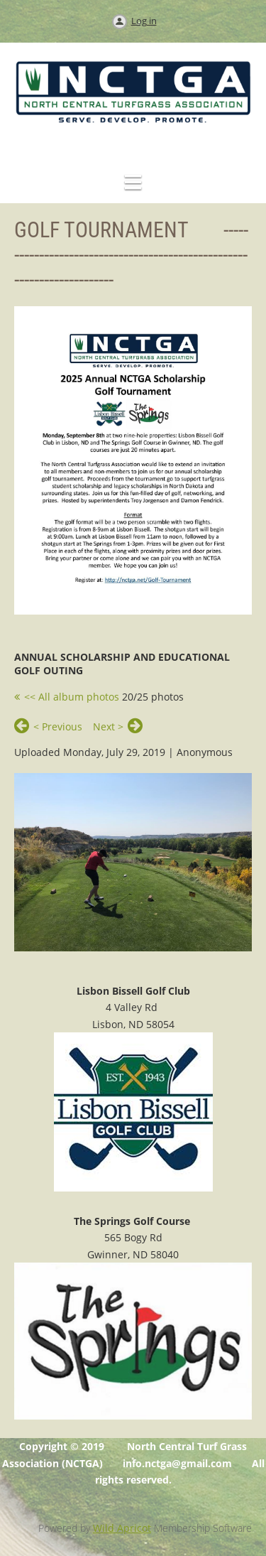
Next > (108, 726)
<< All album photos (71, 696)
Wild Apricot (122, 1528)
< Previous (57, 726)
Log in (144, 20)
